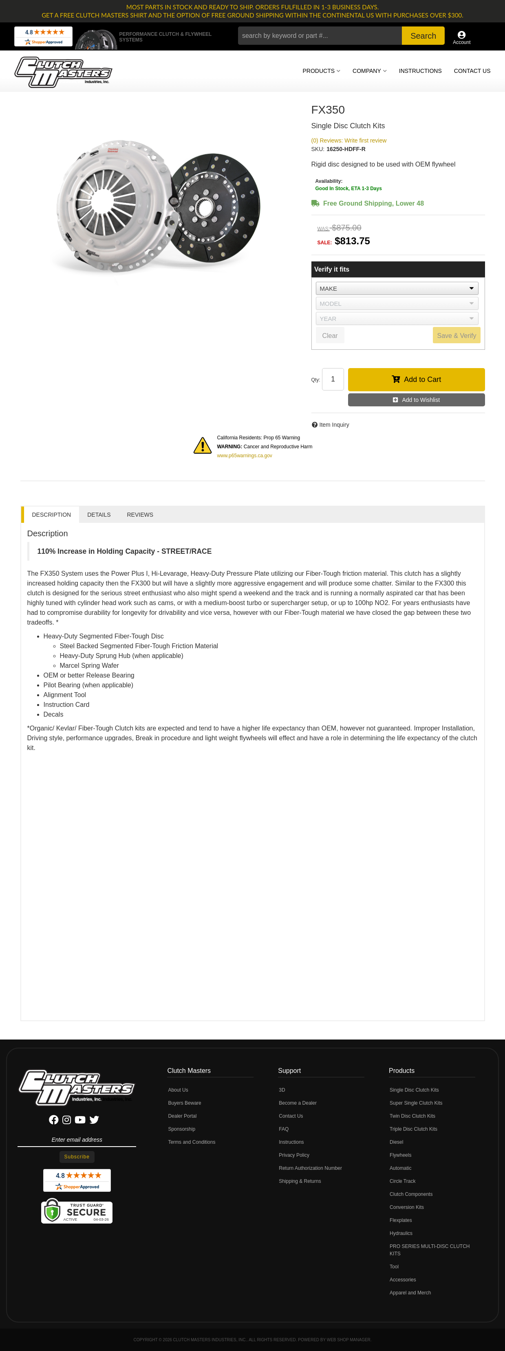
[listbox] (397, 288)
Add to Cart (422, 379)
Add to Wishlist (421, 400)
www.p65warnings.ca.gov (244, 455)
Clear (329, 335)
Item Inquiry (334, 424)
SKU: (318, 149)
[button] (341, 35)
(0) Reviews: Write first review (349, 140)
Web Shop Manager (348, 1340)
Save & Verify (456, 335)
